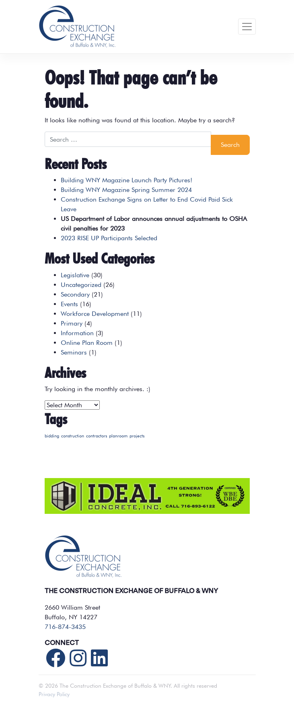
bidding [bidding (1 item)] (52, 436)
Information (77, 333)
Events (69, 304)
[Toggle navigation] (247, 27)
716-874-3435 (65, 627)
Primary (71, 323)
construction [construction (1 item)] (72, 436)
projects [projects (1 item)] (137, 436)
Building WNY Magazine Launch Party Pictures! (126, 180)
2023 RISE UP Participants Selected (109, 238)
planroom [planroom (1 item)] (118, 436)
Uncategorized (81, 285)
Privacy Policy (54, 694)
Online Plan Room (87, 342)
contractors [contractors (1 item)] (96, 436)
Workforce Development (95, 313)
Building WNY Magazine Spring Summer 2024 (126, 190)
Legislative (75, 275)
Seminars (74, 352)
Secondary (75, 294)
